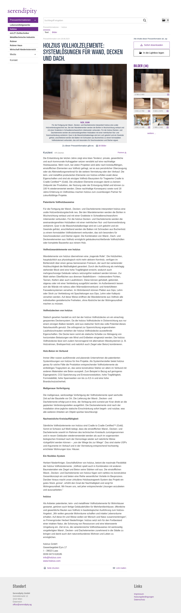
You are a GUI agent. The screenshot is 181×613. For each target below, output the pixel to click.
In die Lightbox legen (151, 53)
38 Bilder (102, 146)
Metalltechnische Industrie (22, 37)
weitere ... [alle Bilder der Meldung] (151, 133)
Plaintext (122, 153)
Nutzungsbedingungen (144, 597)
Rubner (13, 41)
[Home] (22, 11)
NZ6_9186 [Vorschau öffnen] (85, 122)
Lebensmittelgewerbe (20, 25)
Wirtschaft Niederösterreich (23, 49)
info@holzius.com (52, 557)
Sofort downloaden (151, 45)
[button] (165, 20)
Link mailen (121, 568)
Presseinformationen (23, 20)
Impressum (139, 594)
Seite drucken (53, 568)
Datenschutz (139, 599)
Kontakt (14, 60)
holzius (13, 29)
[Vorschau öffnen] (85, 92)
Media (22, 54)
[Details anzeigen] (168, 94)
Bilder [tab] (54, 32)
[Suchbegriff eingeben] (95, 20)
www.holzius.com (52, 561)
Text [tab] (47, 32)
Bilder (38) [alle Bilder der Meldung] (141, 66)
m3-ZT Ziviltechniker (19, 33)
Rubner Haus (16, 45)
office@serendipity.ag (22, 604)
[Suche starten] (144, 20)
